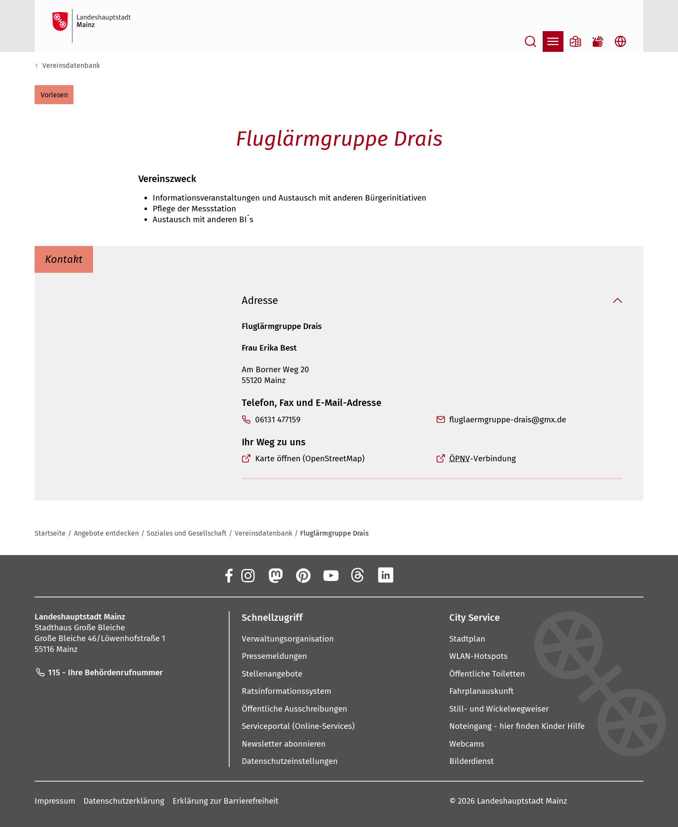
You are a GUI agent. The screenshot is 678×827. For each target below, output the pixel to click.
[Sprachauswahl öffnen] (620, 41)
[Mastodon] (275, 575)
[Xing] (413, 575)
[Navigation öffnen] (553, 41)
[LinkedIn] (385, 575)
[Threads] (358, 575)
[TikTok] (441, 575)
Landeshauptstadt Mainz (522, 800)
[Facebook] (228, 575)
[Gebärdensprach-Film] (598, 41)
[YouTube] (330, 575)
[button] (54, 94)
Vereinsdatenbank (71, 65)
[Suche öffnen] (530, 41)
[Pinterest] (302, 575)
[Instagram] (247, 575)
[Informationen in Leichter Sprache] (575, 41)
